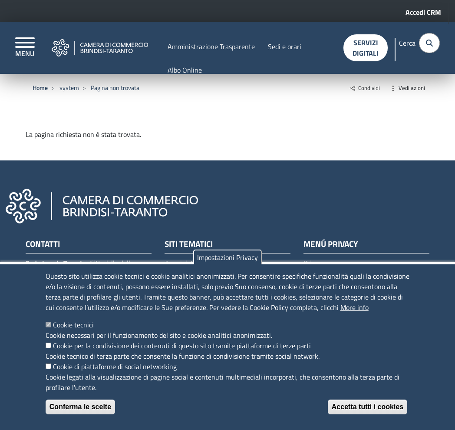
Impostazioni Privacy (227, 257)
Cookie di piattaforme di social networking (115, 366)
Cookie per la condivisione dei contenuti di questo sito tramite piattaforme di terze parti (182, 345)
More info (354, 307)
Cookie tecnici (73, 325)
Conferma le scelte (80, 406)
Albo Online (185, 70)
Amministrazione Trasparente (211, 46)
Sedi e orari (284, 46)
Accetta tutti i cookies (367, 406)
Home (40, 87)
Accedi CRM (423, 12)
